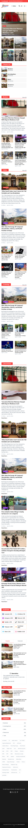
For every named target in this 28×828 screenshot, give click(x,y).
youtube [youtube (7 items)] (4, 775)
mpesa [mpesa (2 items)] (12, 756)
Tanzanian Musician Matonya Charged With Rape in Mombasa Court (13, 31)
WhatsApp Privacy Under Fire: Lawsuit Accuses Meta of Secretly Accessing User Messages (20, 274)
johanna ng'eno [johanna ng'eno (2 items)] (21, 748)
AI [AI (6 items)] (9, 740)
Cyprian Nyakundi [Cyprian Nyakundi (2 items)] (6, 743)
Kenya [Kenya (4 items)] (16, 751)
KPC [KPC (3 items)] (7, 753)
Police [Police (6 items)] (23, 761)
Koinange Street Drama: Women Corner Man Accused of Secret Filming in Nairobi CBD (13, 585)
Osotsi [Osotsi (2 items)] (18, 761)
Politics (5, 170)
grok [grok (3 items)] (3, 748)
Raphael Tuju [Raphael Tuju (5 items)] (14, 764)
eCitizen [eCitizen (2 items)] (19, 743)
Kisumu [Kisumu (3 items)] (22, 751)
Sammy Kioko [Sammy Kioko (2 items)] (5, 769)
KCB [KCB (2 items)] (7, 751)
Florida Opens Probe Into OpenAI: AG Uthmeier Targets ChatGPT (21, 256)
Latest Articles (7, 363)
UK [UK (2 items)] (20, 769)
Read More (4, 418)
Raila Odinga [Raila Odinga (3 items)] (5, 764)
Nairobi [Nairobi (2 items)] (4, 759)
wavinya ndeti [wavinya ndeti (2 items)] (5, 772)
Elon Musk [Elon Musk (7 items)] (22, 745)
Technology (6, 284)
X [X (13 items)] (19, 772)
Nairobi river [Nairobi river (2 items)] (11, 759)
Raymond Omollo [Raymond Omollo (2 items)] (6, 767)
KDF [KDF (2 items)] (12, 751)
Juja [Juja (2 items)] (3, 751)
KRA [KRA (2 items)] (12, 753)
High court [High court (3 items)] (9, 748)
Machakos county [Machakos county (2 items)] (19, 753)
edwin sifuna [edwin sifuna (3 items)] (5, 745)
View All (24, 97)
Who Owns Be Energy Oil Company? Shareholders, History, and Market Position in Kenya (20, 40)
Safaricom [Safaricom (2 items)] (15, 767)
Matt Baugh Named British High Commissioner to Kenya (20, 334)
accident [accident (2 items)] (4, 740)
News (4, 26)
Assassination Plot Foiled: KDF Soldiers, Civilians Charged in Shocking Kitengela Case (20, 52)
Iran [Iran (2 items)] (15, 748)
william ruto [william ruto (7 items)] (14, 772)
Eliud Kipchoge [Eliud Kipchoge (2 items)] (14, 745)
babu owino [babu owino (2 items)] (14, 740)
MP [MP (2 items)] (8, 756)
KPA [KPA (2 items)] (3, 753)
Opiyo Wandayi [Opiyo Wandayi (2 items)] (10, 761)
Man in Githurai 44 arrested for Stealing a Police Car (6, 162)
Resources (6, 187)
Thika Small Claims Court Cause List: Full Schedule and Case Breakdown (7, 41)
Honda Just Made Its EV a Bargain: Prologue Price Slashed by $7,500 (21, 351)
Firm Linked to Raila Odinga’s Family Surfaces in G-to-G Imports (7, 54)
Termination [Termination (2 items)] (14, 769)
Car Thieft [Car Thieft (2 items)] (22, 740)
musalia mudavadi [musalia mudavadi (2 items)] (20, 756)
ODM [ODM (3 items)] (3, 761)
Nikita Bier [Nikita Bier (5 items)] (18, 759)
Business (5, 97)
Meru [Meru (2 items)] (3, 756)
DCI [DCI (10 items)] (14, 743)
